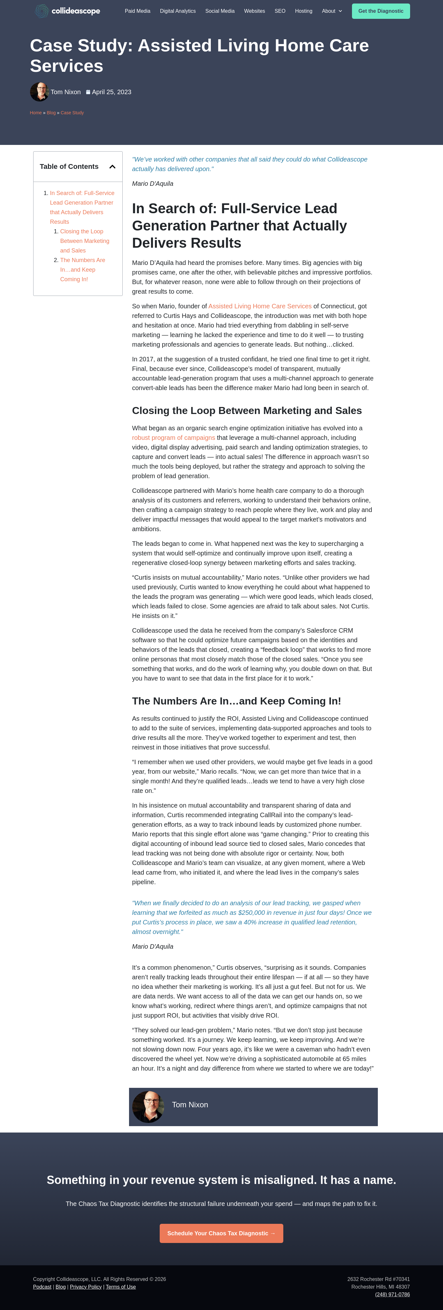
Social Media (220, 11)
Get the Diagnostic (380, 11)
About (332, 11)
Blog (51, 112)
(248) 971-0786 (392, 1294)
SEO (280, 11)
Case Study (72, 112)
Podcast (42, 1287)
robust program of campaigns (173, 437)
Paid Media (137, 11)
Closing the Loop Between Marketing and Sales (85, 241)
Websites (254, 11)
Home (36, 112)
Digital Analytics (178, 11)
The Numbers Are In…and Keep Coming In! (82, 269)
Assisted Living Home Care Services (260, 306)
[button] (112, 166)
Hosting (303, 11)
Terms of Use (121, 1287)
